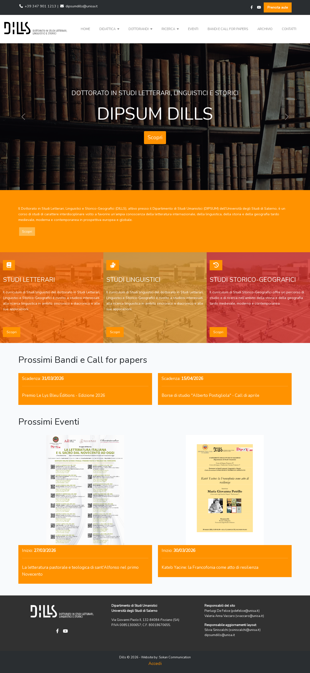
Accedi (155, 663)
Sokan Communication (175, 657)
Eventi (193, 29)
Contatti (289, 29)
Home (85, 29)
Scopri (155, 137)
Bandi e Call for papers (228, 29)
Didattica (109, 29)
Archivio (265, 29)
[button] (109, 29)
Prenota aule (277, 7)
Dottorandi (140, 29)
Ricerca (170, 29)
